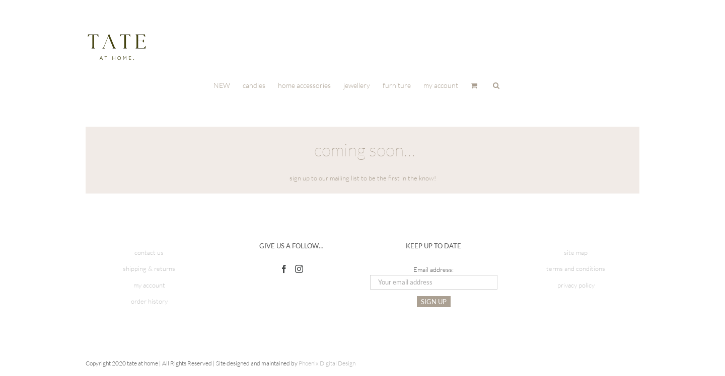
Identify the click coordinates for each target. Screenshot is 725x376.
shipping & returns (149, 268)
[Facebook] (284, 269)
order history (149, 301)
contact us (149, 252)
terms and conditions (575, 268)
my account (149, 285)
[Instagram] (299, 269)
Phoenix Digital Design (327, 363)
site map (576, 252)
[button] (496, 84)
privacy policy (576, 285)
